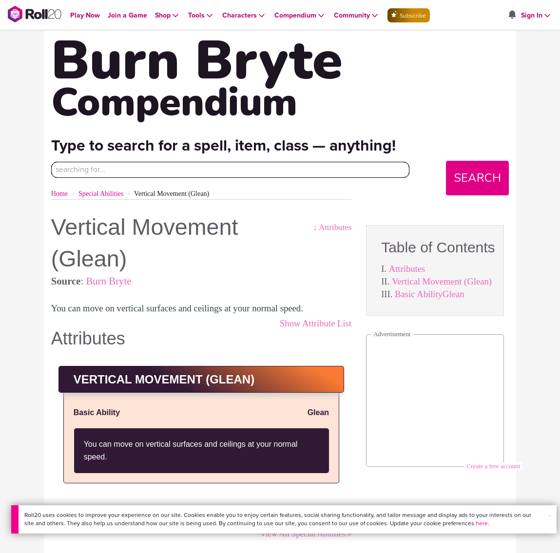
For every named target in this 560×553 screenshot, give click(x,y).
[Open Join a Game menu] (127, 15)
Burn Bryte (108, 280)
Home (59, 193)
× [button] (550, 515)
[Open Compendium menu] (300, 15)
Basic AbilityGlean (429, 294)
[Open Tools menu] (201, 15)
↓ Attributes (332, 227)
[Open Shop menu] (167, 15)
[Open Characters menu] (244, 15)
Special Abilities (100, 193)
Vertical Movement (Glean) (442, 281)
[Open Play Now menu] (85, 15)
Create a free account (493, 466)
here (482, 523)
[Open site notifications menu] (512, 15)
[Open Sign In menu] (536, 15)
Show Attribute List (315, 323)
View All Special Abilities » (305, 533)
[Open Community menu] (357, 15)
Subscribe (408, 15)
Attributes (407, 269)
